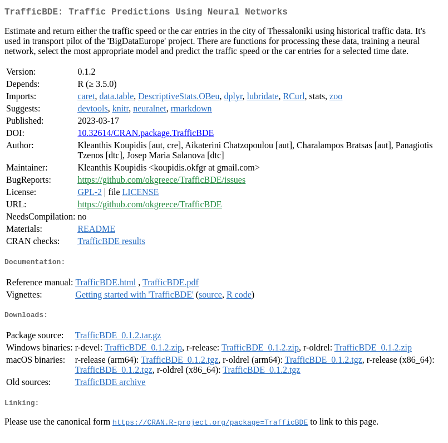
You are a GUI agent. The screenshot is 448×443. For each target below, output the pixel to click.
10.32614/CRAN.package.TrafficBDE (145, 135)
